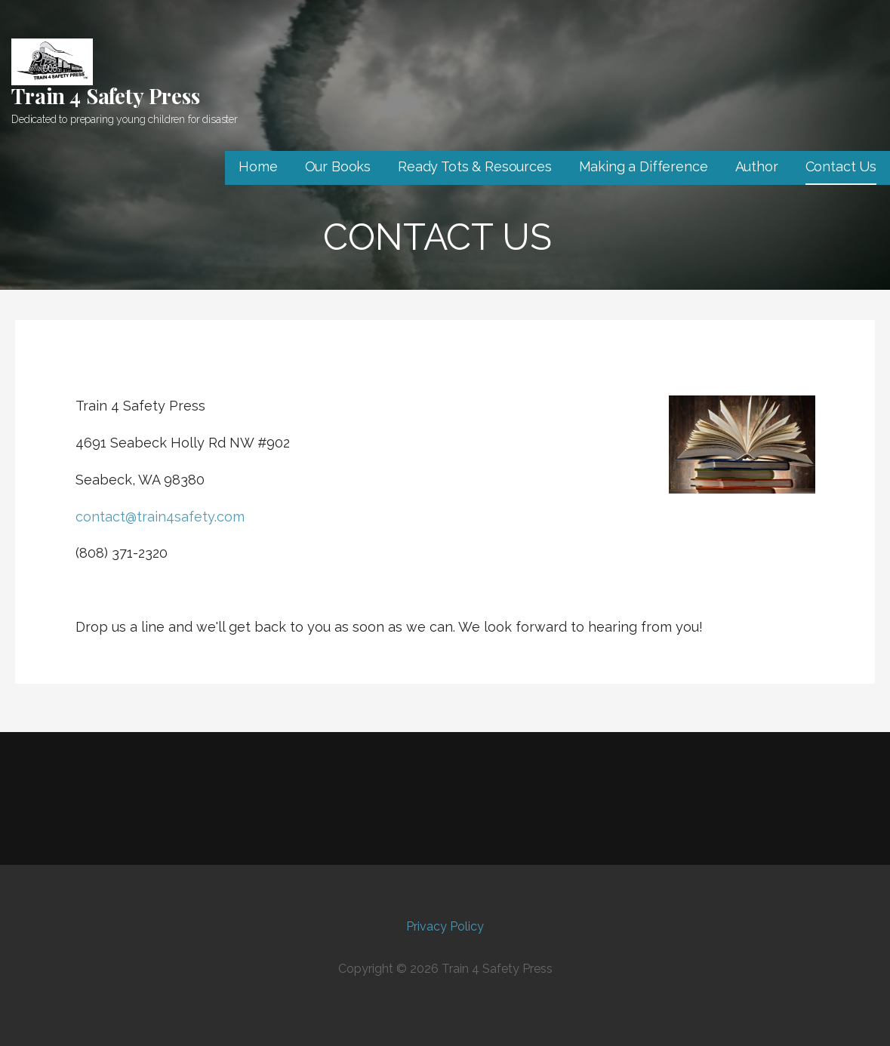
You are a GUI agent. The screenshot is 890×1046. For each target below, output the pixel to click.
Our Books (338, 166)
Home (258, 166)
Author (756, 166)
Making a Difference (643, 166)
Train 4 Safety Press (105, 95)
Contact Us (840, 166)
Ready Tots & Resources (474, 166)
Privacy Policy (445, 926)
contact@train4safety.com (160, 517)
